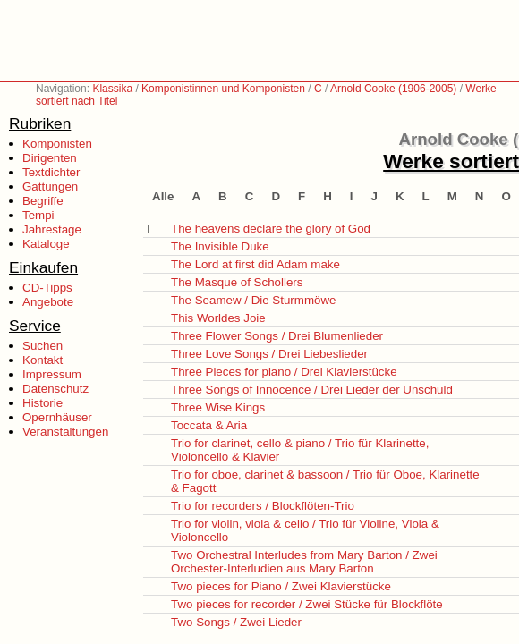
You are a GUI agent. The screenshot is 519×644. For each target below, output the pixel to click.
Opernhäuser (57, 417)
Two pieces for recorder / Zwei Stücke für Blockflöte (307, 604)
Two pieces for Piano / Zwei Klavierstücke (281, 586)
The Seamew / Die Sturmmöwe (253, 300)
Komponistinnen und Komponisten (223, 88)
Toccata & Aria (209, 425)
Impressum (51, 374)
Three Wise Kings (218, 407)
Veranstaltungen (65, 431)
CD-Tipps (47, 287)
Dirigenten (49, 158)
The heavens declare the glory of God (270, 228)
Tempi (38, 215)
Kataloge (46, 243)
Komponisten (57, 143)
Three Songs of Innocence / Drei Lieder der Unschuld (312, 389)
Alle (163, 196)
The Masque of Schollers (236, 282)
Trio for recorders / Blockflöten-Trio (262, 506)
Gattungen (50, 186)
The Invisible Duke (220, 246)
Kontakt (42, 360)
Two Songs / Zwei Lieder (236, 622)
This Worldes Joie (218, 318)
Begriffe (43, 201)
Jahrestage (51, 229)
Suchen (42, 345)
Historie (42, 403)
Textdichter (51, 172)
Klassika (112, 88)
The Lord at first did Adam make (255, 264)
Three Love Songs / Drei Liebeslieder (269, 353)
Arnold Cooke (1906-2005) (393, 88)
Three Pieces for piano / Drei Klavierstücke (284, 371)
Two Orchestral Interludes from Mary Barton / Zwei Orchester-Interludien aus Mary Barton (304, 561)
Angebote (47, 302)
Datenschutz (55, 388)
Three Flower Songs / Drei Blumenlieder (277, 336)
